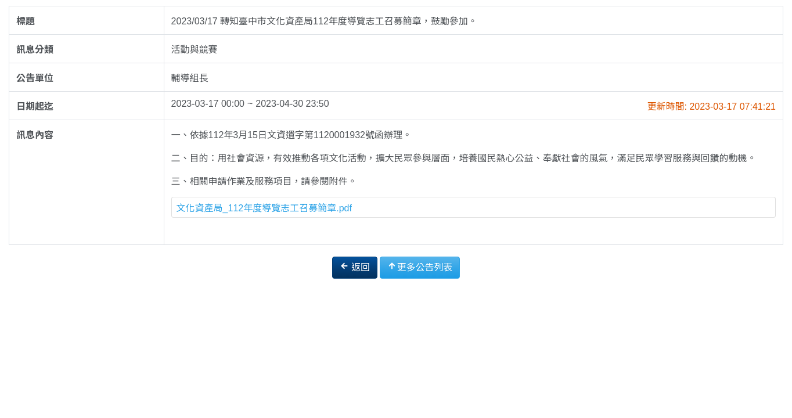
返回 (355, 266)
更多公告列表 (419, 266)
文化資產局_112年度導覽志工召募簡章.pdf (264, 208)
